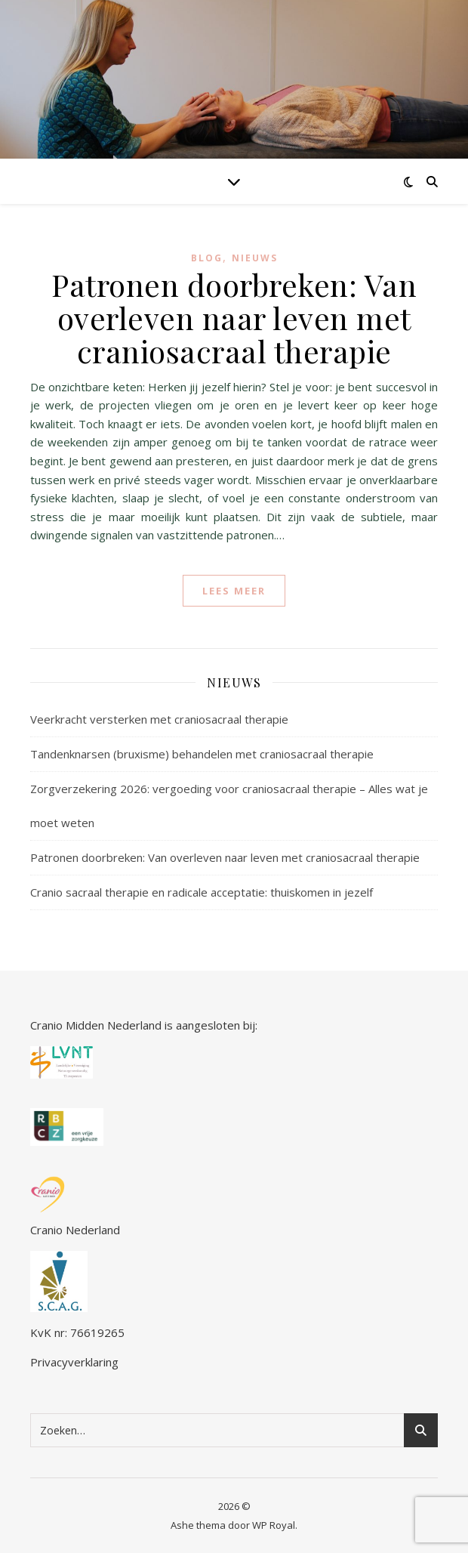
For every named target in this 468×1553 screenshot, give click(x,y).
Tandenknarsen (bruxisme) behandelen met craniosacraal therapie (202, 753)
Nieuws (255, 258)
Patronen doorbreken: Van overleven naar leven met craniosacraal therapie (234, 317)
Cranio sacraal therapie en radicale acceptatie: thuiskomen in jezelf (201, 892)
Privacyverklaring (74, 1361)
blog (207, 258)
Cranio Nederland (75, 1207)
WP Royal (273, 1525)
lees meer (234, 590)
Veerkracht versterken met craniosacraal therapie (159, 719)
